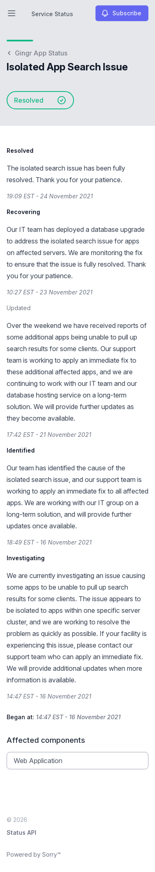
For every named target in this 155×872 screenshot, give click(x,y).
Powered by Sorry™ (34, 854)
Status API (21, 832)
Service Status (52, 13)
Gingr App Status (37, 53)
